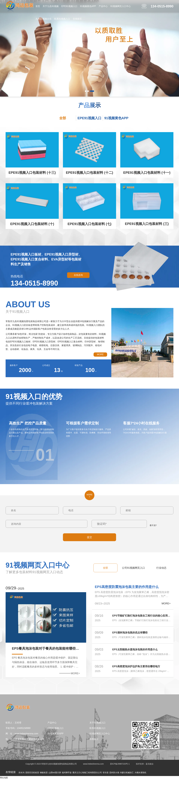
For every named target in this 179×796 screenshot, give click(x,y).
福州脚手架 (67, 789)
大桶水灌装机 (140, 789)
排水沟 (21, 789)
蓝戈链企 (150, 780)
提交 (89, 537)
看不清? (153, 525)
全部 (62, 118)
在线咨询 (78, 275)
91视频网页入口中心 (120, 6)
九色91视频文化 (43, 19)
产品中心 (103, 6)
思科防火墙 (114, 789)
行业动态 (161, 567)
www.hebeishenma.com (93, 780)
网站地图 (4, 794)
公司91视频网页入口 (133, 567)
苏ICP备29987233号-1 (120, 780)
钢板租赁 (44, 789)
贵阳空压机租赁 (32, 789)
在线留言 (77, 19)
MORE (100, 354)
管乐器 (106, 789)
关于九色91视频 (51, 6)
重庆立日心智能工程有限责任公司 (87, 789)
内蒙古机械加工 (127, 789)
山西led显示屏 (55, 789)
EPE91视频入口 (69, 6)
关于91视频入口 (97, 739)
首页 (38, 6)
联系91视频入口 (62, 19)
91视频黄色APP (88, 6)
